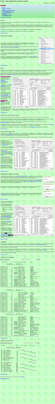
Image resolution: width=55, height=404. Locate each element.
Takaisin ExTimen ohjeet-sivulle (5, 17)
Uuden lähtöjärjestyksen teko (7, 11)
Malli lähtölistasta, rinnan (6, 15)
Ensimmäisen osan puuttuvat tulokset (8, 10)
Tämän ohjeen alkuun (4, 65)
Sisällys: (3, 5)
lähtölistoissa (6, 145)
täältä (15, 252)
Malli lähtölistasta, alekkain (7, 14)
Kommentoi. (23, 400)
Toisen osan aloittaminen (6, 8)
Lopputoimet (4, 13)
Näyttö (3, 9)
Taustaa (3, 7)
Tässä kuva (2, 31)
